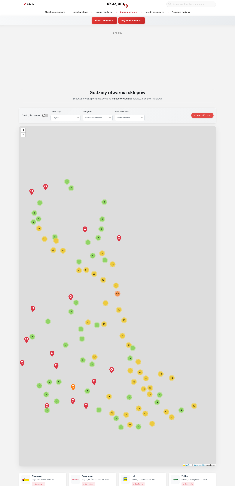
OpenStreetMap (199, 465)
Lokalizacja (56, 111)
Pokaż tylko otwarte (30, 115)
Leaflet (187, 465)
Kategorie (87, 111)
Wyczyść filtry (202, 115)
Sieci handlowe (122, 111)
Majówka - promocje (131, 20)
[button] (119, 310)
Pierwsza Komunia (104, 20)
